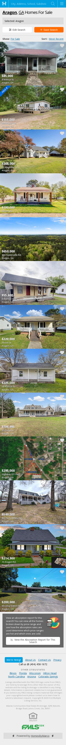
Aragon (9, 12)
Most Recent (56, 39)
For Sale (15, 39)
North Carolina (16, 676)
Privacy (57, 660)
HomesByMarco (40, 735)
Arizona (31, 676)
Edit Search (17, 29)
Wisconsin (35, 673)
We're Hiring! (14, 660)
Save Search (49, 29)
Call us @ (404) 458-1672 (33, 664)
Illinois (13, 673)
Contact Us (44, 660)
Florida (23, 673)
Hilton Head (49, 673)
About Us (30, 660)
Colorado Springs (48, 676)
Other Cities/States (33, 669)
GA (21, 12)
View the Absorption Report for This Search (33, 641)
